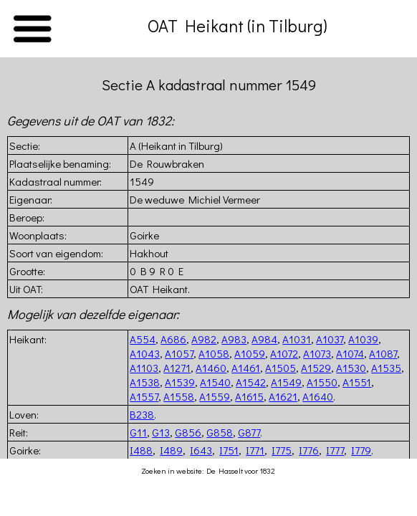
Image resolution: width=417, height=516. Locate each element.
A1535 (386, 367)
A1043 (145, 353)
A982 (203, 339)
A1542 (251, 382)
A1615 (249, 396)
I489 (171, 450)
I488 (141, 450)
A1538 (145, 382)
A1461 (245, 367)
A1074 (350, 353)
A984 (264, 339)
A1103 (144, 367)
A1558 (178, 396)
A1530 (351, 367)
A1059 (249, 353)
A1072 (284, 353)
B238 (142, 414)
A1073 (317, 353)
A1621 (283, 396)
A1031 (296, 339)
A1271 (177, 367)
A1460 (211, 367)
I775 (282, 450)
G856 (188, 432)
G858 (219, 432)
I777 (335, 450)
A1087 (383, 353)
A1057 (179, 353)
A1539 (180, 382)
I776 (309, 450)
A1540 (215, 382)
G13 (161, 432)
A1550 (322, 382)
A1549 (286, 382)
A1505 (280, 367)
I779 (361, 450)
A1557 (144, 396)
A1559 (214, 396)
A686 (173, 339)
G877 (249, 432)
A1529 (316, 367)
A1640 (317, 396)
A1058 (213, 353)
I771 (255, 450)
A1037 (329, 339)
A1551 (356, 382)
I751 (229, 450)
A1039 (363, 339)
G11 (138, 432)
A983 (233, 339)
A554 (142, 339)
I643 (201, 450)
